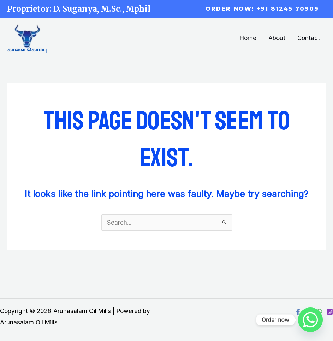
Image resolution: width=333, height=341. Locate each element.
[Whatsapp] (310, 319)
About (276, 38)
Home (248, 38)
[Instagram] (330, 312)
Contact (308, 38)
